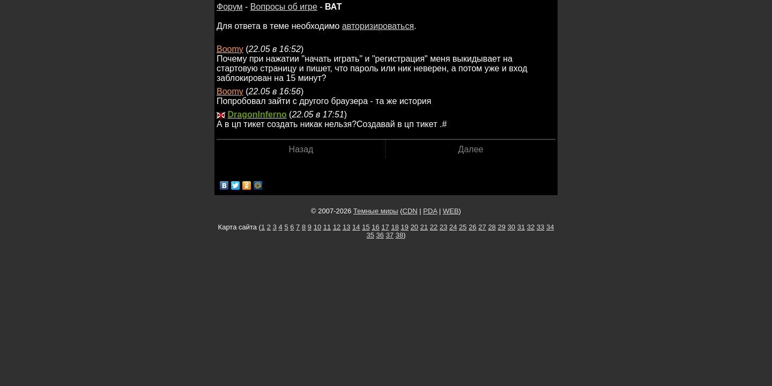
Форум (230, 6)
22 (433, 227)
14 (356, 227)
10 (317, 227)
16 (375, 227)
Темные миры (375, 211)
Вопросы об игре (283, 6)
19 (405, 227)
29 (501, 227)
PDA (430, 211)
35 (370, 235)
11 (327, 227)
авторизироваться (378, 26)
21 (424, 227)
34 (550, 227)
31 (521, 227)
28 (491, 227)
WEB (451, 211)
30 (511, 227)
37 (390, 235)
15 (365, 227)
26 (472, 227)
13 (346, 227)
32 (531, 227)
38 (399, 235)
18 (394, 227)
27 (482, 227)
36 (380, 235)
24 (453, 227)
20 (414, 227)
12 (336, 227)
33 (540, 227)
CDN (410, 211)
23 (443, 227)
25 (462, 227)
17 (385, 227)
